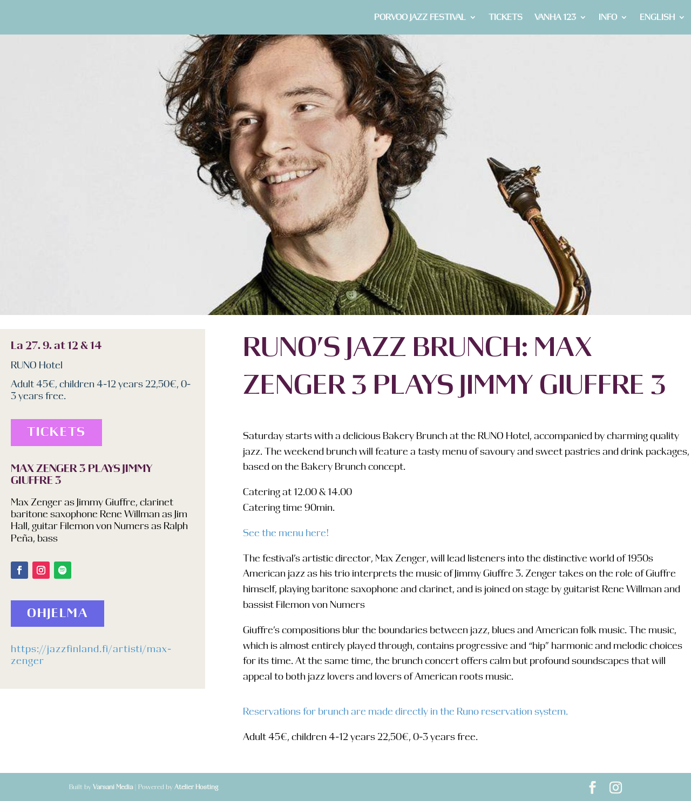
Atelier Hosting (196, 787)
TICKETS (506, 17)
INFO (608, 17)
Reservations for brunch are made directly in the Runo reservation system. (405, 712)
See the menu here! (286, 533)
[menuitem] (663, 21)
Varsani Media (113, 787)
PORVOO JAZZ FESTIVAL (420, 17)
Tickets (56, 432)
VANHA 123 (555, 17)
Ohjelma (57, 613)
